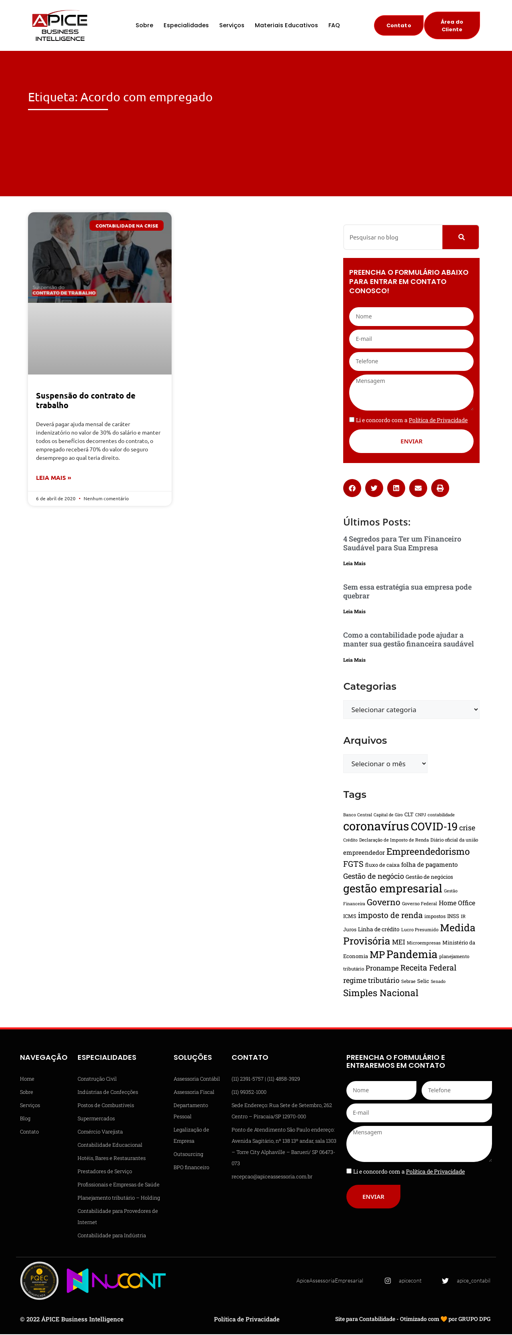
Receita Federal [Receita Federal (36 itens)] (428, 968)
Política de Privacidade (247, 1320)
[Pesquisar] (460, 238)
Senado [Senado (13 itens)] (438, 982)
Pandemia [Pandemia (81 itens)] (412, 955)
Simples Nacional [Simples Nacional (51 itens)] (380, 993)
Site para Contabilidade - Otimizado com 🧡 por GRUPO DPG (412, 1320)
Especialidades (186, 26)
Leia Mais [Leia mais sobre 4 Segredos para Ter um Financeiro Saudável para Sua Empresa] (354, 564)
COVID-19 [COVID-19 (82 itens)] (434, 827)
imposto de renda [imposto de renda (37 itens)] (390, 915)
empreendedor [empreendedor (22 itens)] (364, 853)
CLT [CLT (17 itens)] (409, 815)
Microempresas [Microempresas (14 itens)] (424, 943)
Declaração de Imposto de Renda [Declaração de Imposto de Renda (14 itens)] (394, 841)
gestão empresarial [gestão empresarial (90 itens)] (392, 889)
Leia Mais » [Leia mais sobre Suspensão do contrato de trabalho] (53, 479)
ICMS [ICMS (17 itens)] (349, 916)
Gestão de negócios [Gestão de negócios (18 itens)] (429, 877)
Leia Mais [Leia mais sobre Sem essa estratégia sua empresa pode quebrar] (354, 612)
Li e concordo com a (412, 421)
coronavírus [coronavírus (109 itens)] (376, 826)
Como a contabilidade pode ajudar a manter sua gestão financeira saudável (408, 640)
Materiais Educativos (286, 26)
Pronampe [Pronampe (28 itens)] (382, 968)
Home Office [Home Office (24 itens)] (457, 903)
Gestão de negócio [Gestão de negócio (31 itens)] (373, 877)
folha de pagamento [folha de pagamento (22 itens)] (429, 865)
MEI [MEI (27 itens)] (398, 942)
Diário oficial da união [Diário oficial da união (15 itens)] (454, 841)
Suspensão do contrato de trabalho (86, 401)
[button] (352, 489)
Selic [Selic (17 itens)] (423, 981)
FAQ (334, 26)
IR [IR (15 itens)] (463, 917)
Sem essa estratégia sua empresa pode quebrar (407, 592)
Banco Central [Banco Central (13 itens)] (357, 815)
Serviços (231, 26)
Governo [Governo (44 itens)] (383, 902)
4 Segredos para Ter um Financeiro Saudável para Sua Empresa (402, 544)
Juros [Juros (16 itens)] (349, 930)
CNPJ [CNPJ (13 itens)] (420, 815)
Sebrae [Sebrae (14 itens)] (408, 982)
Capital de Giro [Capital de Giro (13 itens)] (388, 815)
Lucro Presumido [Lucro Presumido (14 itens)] (419, 930)
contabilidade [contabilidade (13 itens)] (441, 815)
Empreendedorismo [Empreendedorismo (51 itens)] (428, 852)
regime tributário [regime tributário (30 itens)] (371, 981)
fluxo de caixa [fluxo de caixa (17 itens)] (382, 865)
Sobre (144, 26)
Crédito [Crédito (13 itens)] (350, 841)
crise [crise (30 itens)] (467, 828)
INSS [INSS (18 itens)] (453, 916)
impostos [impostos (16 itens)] (435, 917)
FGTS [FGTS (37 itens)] (353, 864)
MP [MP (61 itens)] (377, 955)
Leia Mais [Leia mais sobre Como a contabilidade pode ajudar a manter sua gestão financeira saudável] (354, 660)
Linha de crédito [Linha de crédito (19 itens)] (379, 930)
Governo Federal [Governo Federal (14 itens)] (419, 904)
